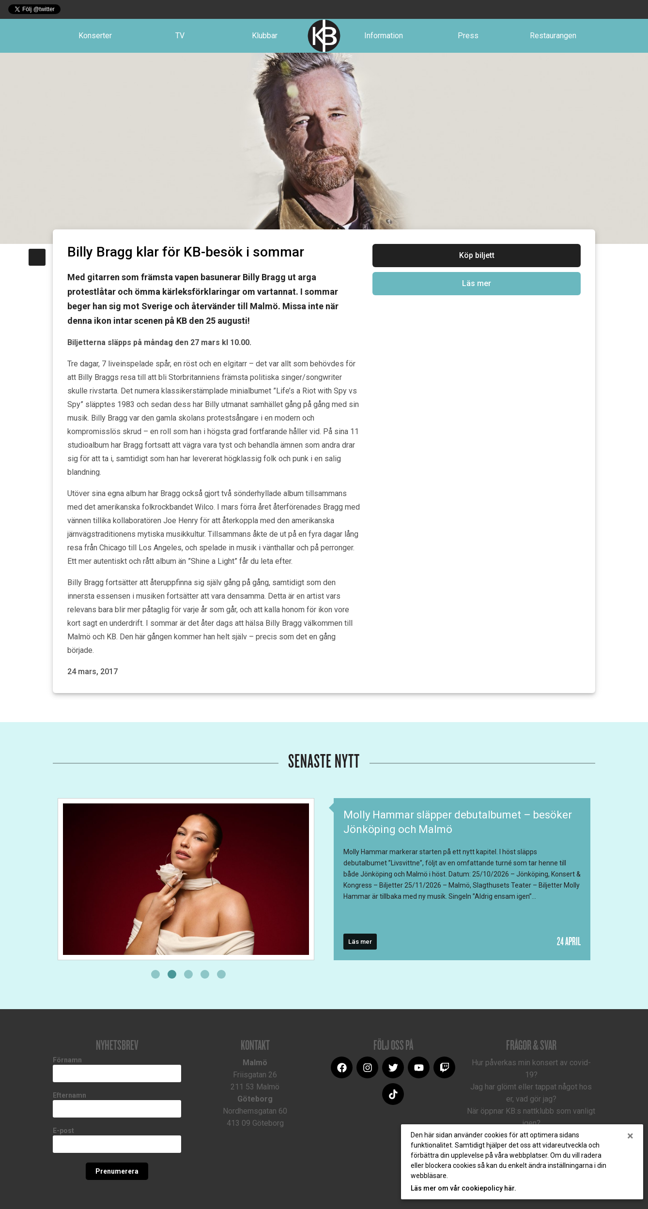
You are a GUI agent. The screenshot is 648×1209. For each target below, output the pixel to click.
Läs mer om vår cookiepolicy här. (463, 1188)
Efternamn (69, 1095)
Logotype (324, 36)
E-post (63, 1130)
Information (383, 35)
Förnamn (67, 1060)
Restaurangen (553, 35)
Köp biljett (476, 255)
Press (468, 35)
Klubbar (265, 35)
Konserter (95, 35)
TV (180, 35)
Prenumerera (117, 1171)
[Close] (630, 1136)
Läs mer (476, 283)
